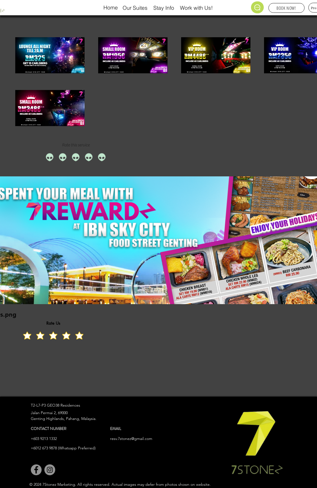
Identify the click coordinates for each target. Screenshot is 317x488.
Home (110, 7)
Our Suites (135, 7)
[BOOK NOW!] (286, 8)
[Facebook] (36, 469)
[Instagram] (49, 469)
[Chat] (257, 7)
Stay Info (163, 7)
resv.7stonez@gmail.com (131, 438)
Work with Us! (196, 7)
